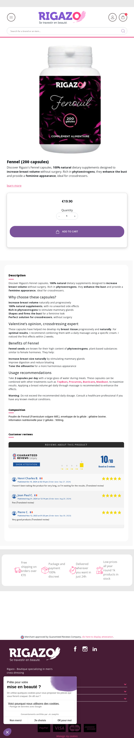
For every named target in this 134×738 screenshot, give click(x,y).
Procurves (75, 381)
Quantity (67, 210)
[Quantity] (67, 216)
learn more (14, 186)
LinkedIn (94, 648)
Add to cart (67, 231)
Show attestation (26, 464)
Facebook (75, 648)
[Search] (67, 31)
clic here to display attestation (97, 636)
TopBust (62, 381)
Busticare (89, 381)
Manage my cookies (67, 736)
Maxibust (102, 381)
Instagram (84, 648)
